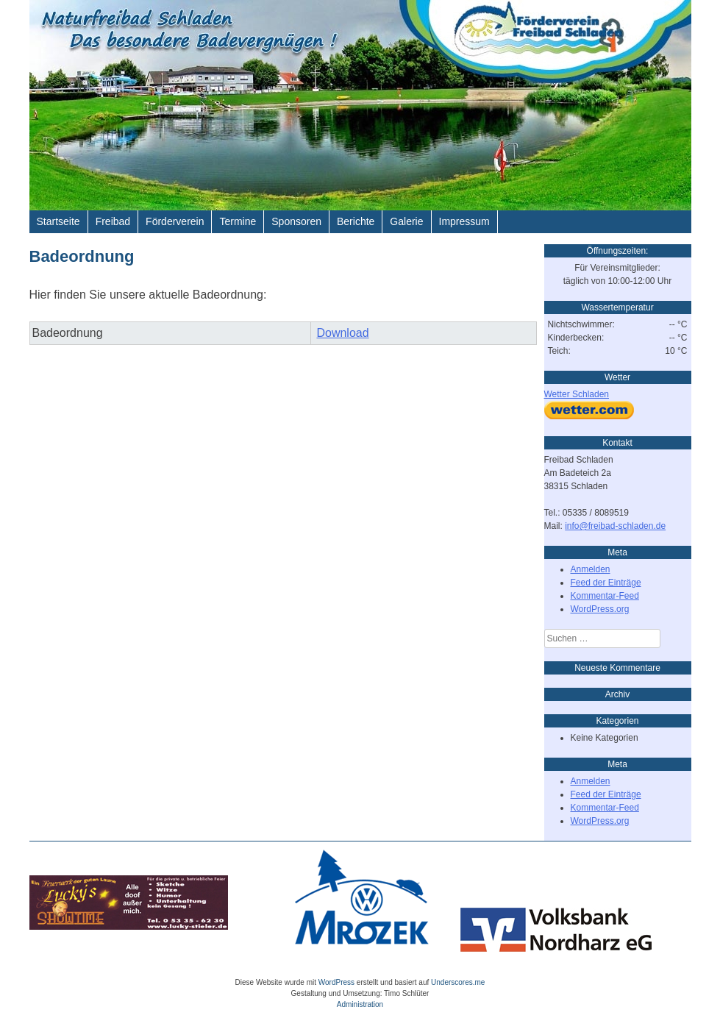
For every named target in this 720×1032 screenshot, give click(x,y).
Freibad (113, 221)
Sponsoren (296, 221)
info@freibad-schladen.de (615, 526)
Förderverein (175, 221)
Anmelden (590, 569)
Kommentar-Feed (605, 596)
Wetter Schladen (577, 394)
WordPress (336, 982)
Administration (360, 1004)
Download (342, 333)
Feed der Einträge (606, 582)
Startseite (58, 221)
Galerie (406, 221)
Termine (237, 221)
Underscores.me (458, 982)
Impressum (464, 221)
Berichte (355, 221)
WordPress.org (600, 609)
